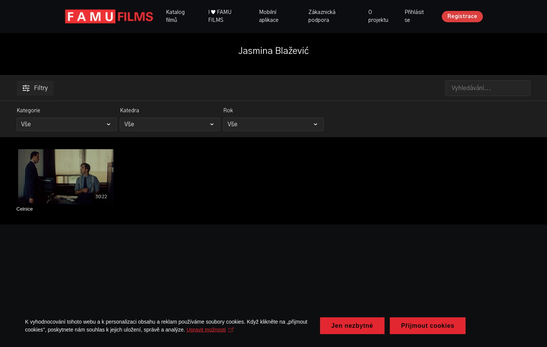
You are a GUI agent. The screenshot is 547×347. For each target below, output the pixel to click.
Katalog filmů (175, 16)
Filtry (35, 88)
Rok (228, 110)
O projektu (378, 16)
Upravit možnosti (211, 339)
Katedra (129, 110)
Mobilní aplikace (269, 16)
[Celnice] (66, 209)
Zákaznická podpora (322, 16)
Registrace (462, 16)
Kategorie (28, 110)
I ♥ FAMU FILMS (219, 16)
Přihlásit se (414, 16)
